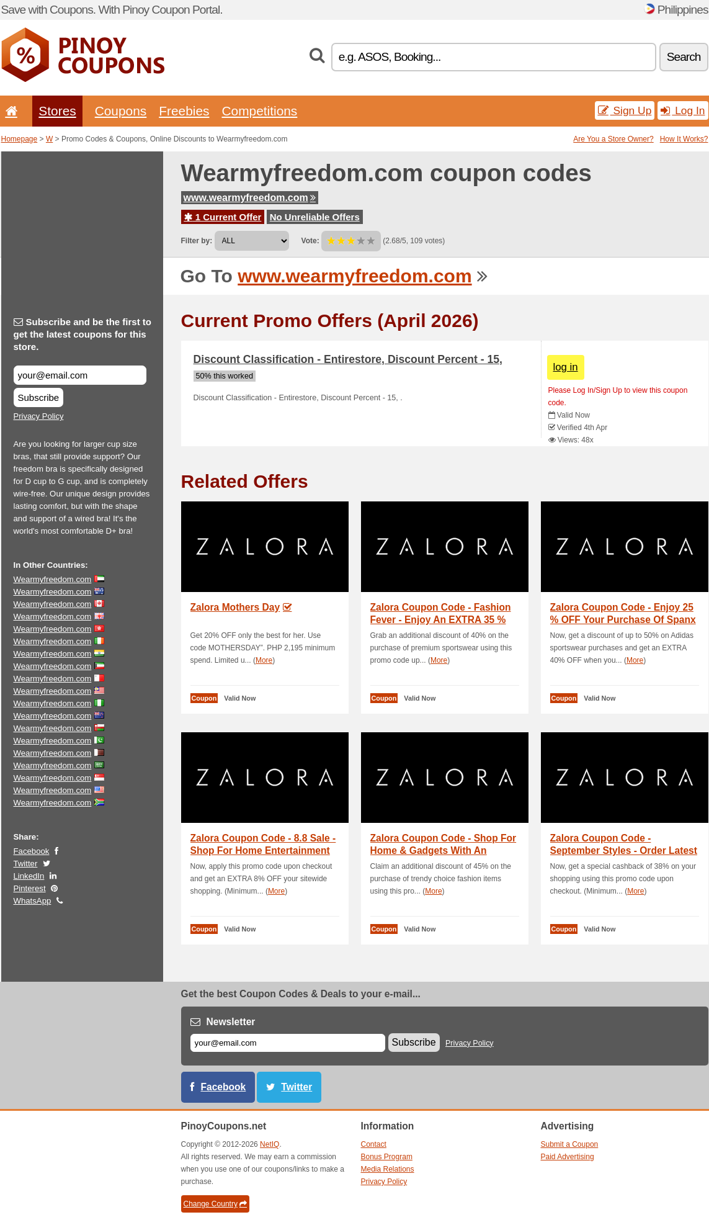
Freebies (184, 111)
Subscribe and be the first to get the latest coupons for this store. (83, 334)
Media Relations (387, 1169)
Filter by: (197, 240)
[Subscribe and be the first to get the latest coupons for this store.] (80, 375)
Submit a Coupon (570, 1144)
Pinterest (30, 888)
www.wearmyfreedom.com (250, 197)
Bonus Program (386, 1156)
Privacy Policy (39, 416)
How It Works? (684, 139)
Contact (373, 1144)
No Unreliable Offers (315, 217)
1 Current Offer (223, 217)
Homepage (19, 139)
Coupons (121, 111)
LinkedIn (29, 876)
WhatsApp (32, 900)
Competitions (259, 111)
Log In (683, 110)
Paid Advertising (567, 1156)
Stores (57, 111)
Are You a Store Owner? (613, 139)
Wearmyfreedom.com (53, 579)
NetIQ (269, 1144)
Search (684, 56)
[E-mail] (287, 1043)
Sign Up (625, 110)
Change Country (215, 1204)
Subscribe (39, 397)
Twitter (26, 863)
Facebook (32, 851)
